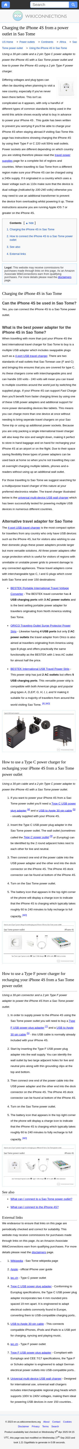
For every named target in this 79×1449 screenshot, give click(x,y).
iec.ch (14, 1277)
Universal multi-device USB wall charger (36, 1378)
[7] (46, 1026)
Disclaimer (23, 1426)
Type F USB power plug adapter (31, 1352)
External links (18, 253)
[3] (51, 836)
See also (15, 246)
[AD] (48, 703)
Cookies (67, 1421)
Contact (56, 1421)
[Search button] (73, 4)
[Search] (49, 4)
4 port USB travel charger (31, 356)
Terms (45, 1426)
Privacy (36, 1426)
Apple (14, 1269)
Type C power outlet (36, 837)
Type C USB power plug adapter (31, 1286)
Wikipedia (17, 1260)
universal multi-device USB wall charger (43, 497)
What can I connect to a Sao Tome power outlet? (41, 1199)
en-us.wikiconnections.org (27, 1421)
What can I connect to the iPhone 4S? (35, 1207)
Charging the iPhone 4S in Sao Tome (32, 229)
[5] (74, 809)
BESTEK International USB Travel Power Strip (40, 668)
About (46, 1421)
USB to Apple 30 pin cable (55, 810)
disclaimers (64, 277)
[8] (43, 703)
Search (55, 1426)
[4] (28, 809)
